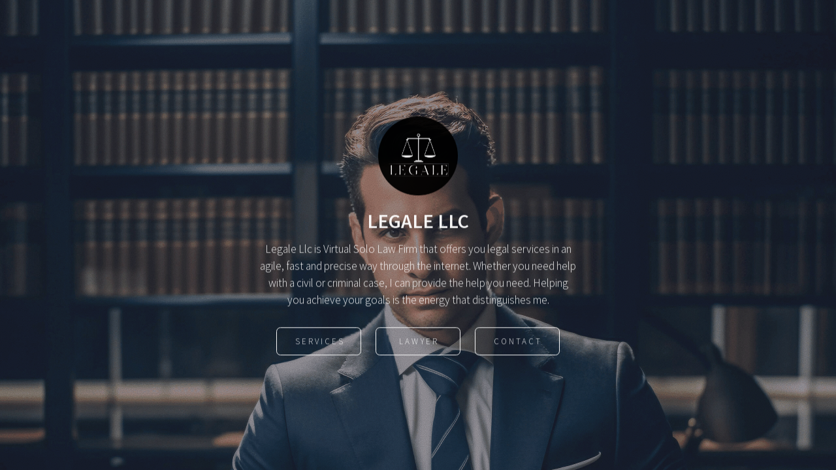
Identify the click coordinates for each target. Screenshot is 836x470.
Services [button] (320, 342)
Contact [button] (518, 342)
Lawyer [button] (418, 342)
